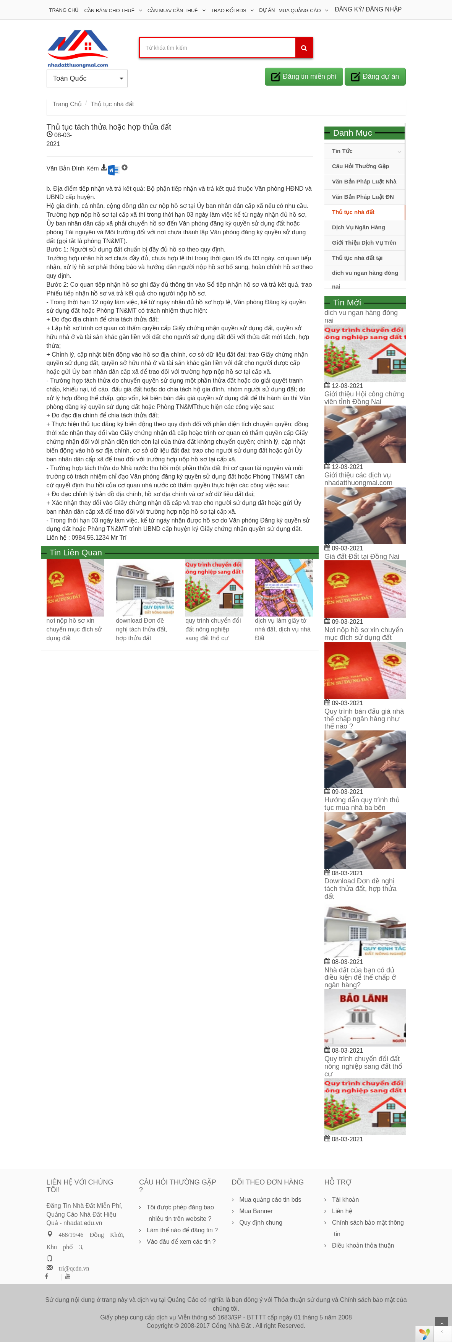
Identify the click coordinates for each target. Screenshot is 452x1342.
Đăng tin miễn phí (304, 76)
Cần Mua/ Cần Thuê (173, 10)
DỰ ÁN (267, 10)
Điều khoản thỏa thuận (363, 1245)
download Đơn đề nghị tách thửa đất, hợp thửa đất (141, 629)
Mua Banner (256, 1211)
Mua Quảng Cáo (300, 10)
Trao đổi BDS (229, 10)
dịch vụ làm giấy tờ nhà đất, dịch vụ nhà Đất (283, 629)
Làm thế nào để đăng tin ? (182, 1230)
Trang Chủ (64, 10)
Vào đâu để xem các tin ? (181, 1241)
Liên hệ (342, 1211)
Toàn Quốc (88, 78)
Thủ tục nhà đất (112, 104)
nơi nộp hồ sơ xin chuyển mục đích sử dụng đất (74, 629)
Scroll (441, 1323)
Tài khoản (345, 1199)
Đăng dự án (375, 76)
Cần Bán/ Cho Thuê (110, 10)
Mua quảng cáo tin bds (270, 1199)
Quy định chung (261, 1222)
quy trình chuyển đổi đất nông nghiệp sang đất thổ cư (213, 629)
